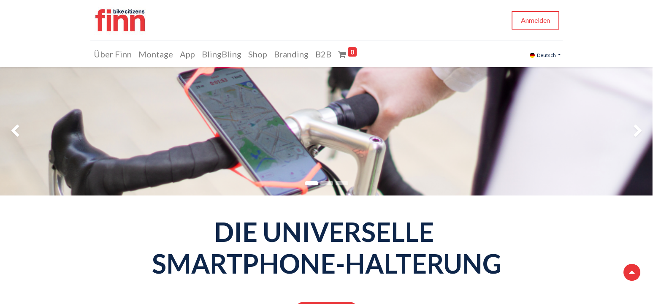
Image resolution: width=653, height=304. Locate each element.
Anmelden (533, 20)
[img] (26, 131)
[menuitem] (114, 54)
